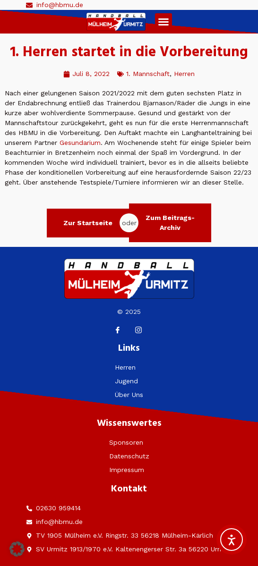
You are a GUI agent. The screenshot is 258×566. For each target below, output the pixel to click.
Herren (184, 73)
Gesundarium (80, 142)
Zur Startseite (87, 223)
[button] (163, 21)
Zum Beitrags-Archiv (170, 222)
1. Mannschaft (148, 73)
